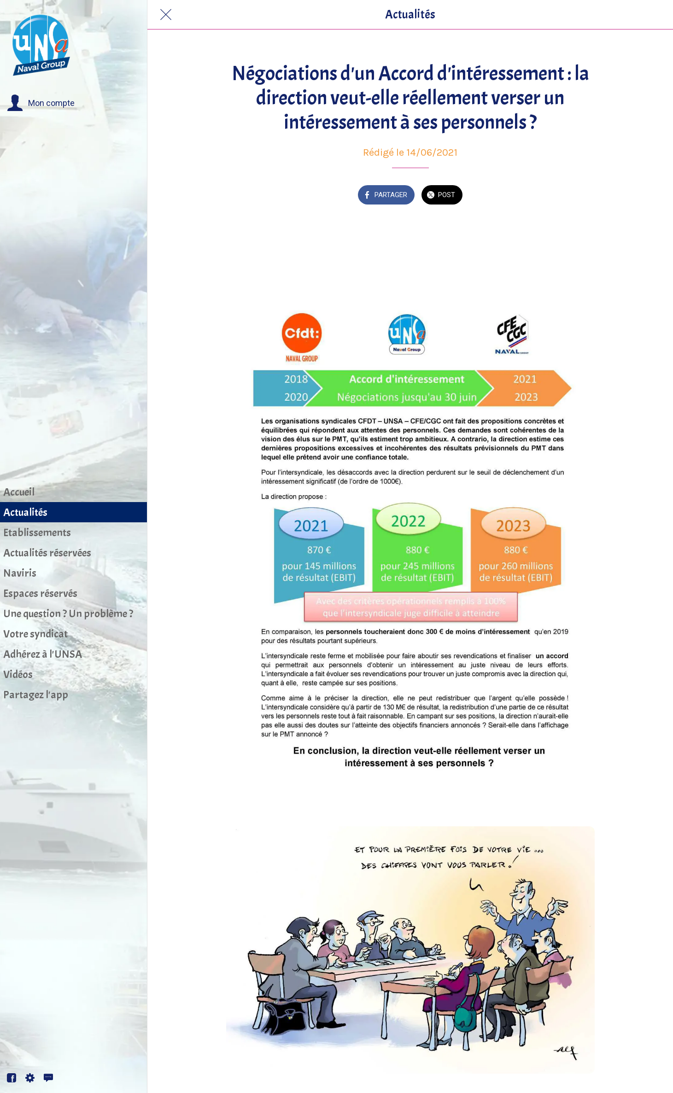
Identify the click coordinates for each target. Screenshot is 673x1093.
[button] (41, 103)
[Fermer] (165, 14)
